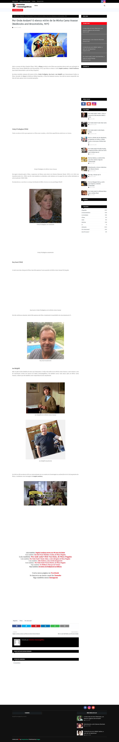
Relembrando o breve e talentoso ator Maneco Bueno (97, 168)
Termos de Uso (40, 1)
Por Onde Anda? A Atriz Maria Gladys (96, 131)
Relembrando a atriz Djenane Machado (93, 39)
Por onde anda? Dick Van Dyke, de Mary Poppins (51, 557)
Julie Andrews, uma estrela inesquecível (50, 561)
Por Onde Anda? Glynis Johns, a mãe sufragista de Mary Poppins (50, 559)
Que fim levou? (94, 232)
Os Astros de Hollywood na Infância (50, 567)
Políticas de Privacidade (25, 1)
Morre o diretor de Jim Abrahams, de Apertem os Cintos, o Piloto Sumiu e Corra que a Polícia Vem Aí (97, 140)
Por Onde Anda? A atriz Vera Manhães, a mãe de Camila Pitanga (94, 57)
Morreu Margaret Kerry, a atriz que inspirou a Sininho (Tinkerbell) (96, 183)
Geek (94, 219)
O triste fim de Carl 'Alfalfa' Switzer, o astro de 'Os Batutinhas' (93, 48)
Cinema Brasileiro (94, 212)
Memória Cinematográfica (36, 640)
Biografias (22, 16)
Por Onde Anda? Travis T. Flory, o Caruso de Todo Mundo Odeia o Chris (97, 115)
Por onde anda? (28, 620)
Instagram (53, 578)
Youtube (57, 575)
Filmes (21, 620)
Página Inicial (15, 1)
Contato (33, 1)
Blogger (38, 739)
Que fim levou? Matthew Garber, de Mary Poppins (50, 554)
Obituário (94, 227)
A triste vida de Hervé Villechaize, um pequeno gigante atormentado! (93, 29)
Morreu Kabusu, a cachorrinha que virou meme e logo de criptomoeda (96, 159)
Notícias (94, 222)
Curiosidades (94, 215)
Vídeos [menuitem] (36, 5)
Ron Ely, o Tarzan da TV (94, 174)
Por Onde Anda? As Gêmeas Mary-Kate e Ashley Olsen (97, 192)
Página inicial (16, 16)
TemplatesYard (24, 739)
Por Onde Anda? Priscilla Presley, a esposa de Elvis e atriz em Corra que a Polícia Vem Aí (97, 150)
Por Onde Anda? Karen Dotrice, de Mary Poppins (50, 563)
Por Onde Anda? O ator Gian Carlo (97, 123)
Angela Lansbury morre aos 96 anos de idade (50, 553)
